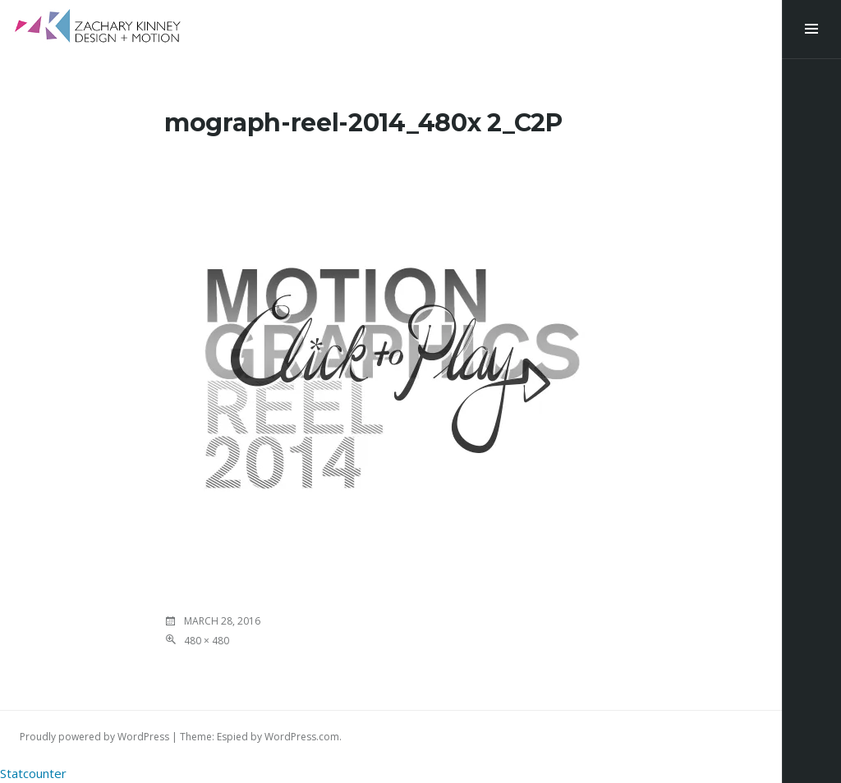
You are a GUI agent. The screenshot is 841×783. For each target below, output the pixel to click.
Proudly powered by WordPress (94, 737)
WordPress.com (301, 737)
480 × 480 (206, 641)
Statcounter (33, 773)
